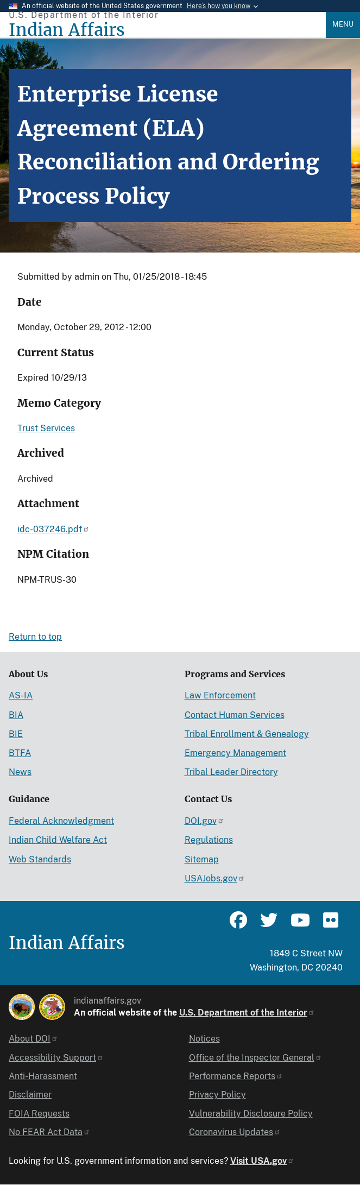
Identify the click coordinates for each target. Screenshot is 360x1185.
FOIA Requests (39, 1113)
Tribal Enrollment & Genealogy (247, 734)
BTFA (20, 753)
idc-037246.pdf (53, 529)
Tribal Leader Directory (231, 772)
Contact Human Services (235, 715)
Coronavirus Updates (235, 1132)
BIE (16, 734)
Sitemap (202, 859)
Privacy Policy (217, 1094)
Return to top (35, 637)
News (20, 772)
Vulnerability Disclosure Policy (251, 1113)
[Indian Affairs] (167, 30)
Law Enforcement (220, 695)
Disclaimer (30, 1094)
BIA (16, 715)
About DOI (33, 1038)
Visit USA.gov (262, 1161)
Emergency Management (235, 753)
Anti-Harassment (43, 1076)
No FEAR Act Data (49, 1132)
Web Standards (40, 859)
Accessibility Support (56, 1057)
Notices (204, 1038)
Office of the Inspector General (255, 1057)
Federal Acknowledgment (61, 821)
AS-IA (21, 695)
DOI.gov (204, 821)
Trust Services (46, 428)
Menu (342, 24)
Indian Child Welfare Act (58, 840)
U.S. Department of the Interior (247, 1012)
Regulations (209, 840)
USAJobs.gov (215, 878)
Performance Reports (236, 1076)
